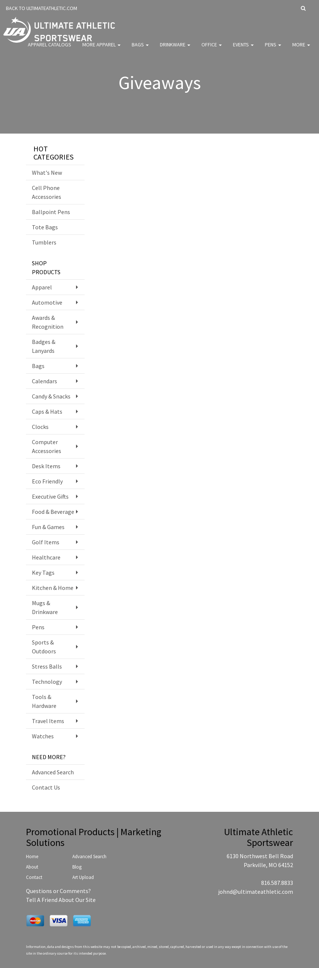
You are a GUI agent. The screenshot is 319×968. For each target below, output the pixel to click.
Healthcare (46, 557)
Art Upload (83, 877)
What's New (47, 172)
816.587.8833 (277, 882)
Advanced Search (53, 772)
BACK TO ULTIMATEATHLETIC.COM (41, 8)
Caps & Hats (47, 411)
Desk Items (46, 466)
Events (243, 48)
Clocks (40, 426)
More (301, 48)
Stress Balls (47, 666)
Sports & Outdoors (44, 647)
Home (32, 856)
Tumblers (44, 242)
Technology (47, 681)
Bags (140, 48)
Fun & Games (48, 527)
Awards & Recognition (47, 322)
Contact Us (46, 787)
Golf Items (45, 542)
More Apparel (101, 48)
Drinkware (175, 48)
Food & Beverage (53, 511)
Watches (43, 736)
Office (211, 48)
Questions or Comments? (58, 891)
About (32, 867)
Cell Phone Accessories (46, 192)
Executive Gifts (50, 496)
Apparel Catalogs (49, 48)
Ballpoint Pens (51, 212)
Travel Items (48, 721)
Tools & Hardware (44, 701)
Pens (273, 48)
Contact (34, 877)
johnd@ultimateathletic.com (255, 891)
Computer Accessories (46, 446)
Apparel (42, 287)
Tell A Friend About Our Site (61, 899)
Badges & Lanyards (43, 346)
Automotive (47, 302)
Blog (77, 867)
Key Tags (43, 572)
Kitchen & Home (52, 587)
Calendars (44, 381)
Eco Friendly (47, 481)
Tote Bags (45, 227)
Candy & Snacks (51, 396)
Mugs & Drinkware (45, 607)
